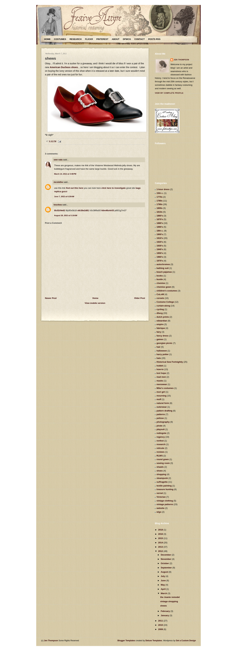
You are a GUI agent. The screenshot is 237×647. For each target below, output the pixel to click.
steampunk (162, 478)
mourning (161, 395)
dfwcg (160, 313)
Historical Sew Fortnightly (170, 362)
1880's (160, 223)
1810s (159, 212)
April (163, 589)
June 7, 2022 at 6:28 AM (64, 196)
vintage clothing (165, 500)
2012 (161, 551)
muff (159, 399)
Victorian (161, 497)
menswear (162, 384)
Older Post (139, 298)
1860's (160, 215)
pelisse (160, 418)
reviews (160, 452)
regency (161, 437)
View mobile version (95, 303)
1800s (159, 208)
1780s (159, 200)
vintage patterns (165, 504)
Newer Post (51, 298)
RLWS (160, 455)
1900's (160, 234)
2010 (161, 625)
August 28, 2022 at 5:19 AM (65, 215)
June (163, 580)
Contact (139, 39)
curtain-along (163, 305)
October (165, 563)
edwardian (162, 320)
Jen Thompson (181, 60)
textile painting (164, 485)
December (166, 555)
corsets (160, 298)
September (166, 567)
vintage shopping (169, 601)
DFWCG (127, 39)
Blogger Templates (126, 640)
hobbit (160, 365)
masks (160, 380)
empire (160, 324)
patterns (161, 414)
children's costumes (167, 290)
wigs (159, 512)
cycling (160, 309)
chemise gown (164, 287)
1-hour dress (163, 189)
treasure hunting (165, 489)
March (164, 593)
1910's (160, 238)
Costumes (60, 39)
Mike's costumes (165, 388)
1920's (160, 242)
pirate (159, 425)
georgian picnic (164, 343)
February (166, 611)
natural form (163, 403)
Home (47, 39)
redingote (161, 433)
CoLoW (160, 294)
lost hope (161, 373)
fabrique (161, 328)
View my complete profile (169, 93)
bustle (160, 279)
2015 (161, 538)
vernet (160, 493)
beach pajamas (164, 272)
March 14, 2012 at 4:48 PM (65, 174)
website (160, 508)
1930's (160, 245)
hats (159, 358)
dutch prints (163, 317)
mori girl (161, 392)
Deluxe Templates (153, 640)
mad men (161, 377)
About (115, 39)
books (160, 275)
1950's (160, 253)
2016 (161, 534)
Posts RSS (154, 39)
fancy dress (162, 335)
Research (76, 39)
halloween (162, 350)
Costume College (165, 302)
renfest (160, 440)
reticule (160, 448)
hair (158, 347)
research (161, 444)
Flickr (89, 39)
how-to (160, 369)
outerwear (162, 407)
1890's (160, 227)
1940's (160, 249)
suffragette (162, 482)
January (165, 615)
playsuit (161, 429)
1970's (160, 260)
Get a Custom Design (186, 640)
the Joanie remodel (170, 597)
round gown (163, 459)
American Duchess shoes (64, 67)
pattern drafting (164, 410)
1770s (159, 197)
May (163, 585)
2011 (161, 620)
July (163, 576)
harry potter (163, 354)
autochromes (163, 264)
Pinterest (102, 39)
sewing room (163, 463)
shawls (160, 467)
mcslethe (58, 182)
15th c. (160, 193)
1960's (160, 257)
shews (50, 58)
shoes (160, 470)
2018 (161, 529)
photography (163, 422)
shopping (161, 474)
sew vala (58, 159)
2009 (161, 629)
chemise (161, 283)
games (160, 339)
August (165, 572)
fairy (159, 332)
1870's (160, 219)
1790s (159, 204)
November (166, 559)
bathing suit (163, 268)
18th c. (160, 230)
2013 (161, 547)
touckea (58, 204)
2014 (161, 542)
